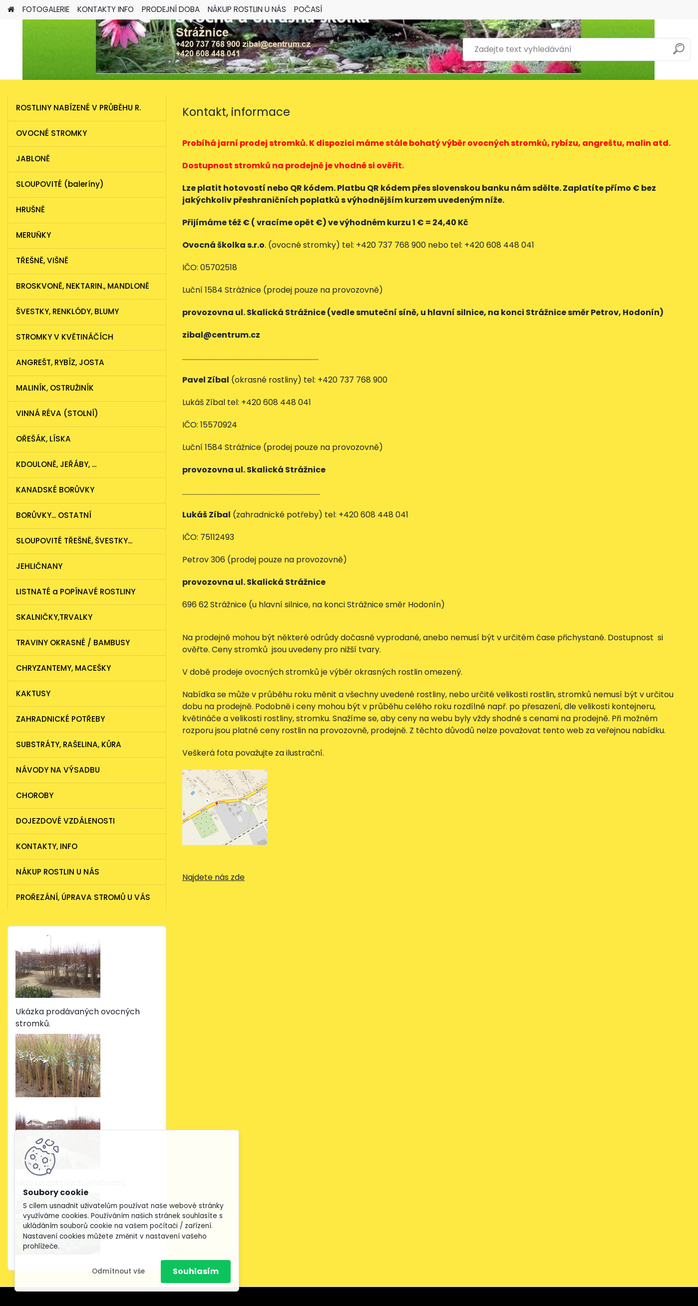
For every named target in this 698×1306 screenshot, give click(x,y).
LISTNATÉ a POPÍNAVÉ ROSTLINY (75, 591)
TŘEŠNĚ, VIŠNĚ (42, 260)
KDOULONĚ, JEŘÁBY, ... (56, 464)
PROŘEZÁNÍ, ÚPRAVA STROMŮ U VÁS (83, 897)
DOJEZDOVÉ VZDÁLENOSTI (65, 821)
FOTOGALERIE (45, 9)
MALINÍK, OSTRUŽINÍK (55, 388)
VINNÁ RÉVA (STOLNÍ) (57, 413)
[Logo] (76, 49)
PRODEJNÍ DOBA (171, 9)
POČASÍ (308, 9)
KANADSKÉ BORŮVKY (55, 489)
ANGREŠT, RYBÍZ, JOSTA (60, 362)
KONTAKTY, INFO (46, 846)
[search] (679, 52)
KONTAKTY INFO (105, 9)
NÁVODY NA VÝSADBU (58, 770)
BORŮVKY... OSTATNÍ (53, 515)
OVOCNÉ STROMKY (51, 133)
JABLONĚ (33, 158)
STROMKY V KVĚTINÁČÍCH (64, 337)
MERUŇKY (33, 235)
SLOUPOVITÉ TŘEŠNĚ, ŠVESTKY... (74, 540)
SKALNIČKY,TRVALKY (54, 617)
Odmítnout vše (118, 1271)
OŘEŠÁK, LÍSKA (43, 439)
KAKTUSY (33, 693)
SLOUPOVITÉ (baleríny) (60, 184)
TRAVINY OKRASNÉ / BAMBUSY (73, 642)
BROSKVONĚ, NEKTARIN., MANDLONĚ (82, 286)
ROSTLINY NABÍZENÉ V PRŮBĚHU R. (78, 107)
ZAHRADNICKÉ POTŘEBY (60, 719)
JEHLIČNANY (39, 566)
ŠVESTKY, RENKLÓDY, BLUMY (67, 311)
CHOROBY (34, 795)
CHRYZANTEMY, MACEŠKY (63, 668)
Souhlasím (196, 1271)
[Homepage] (10, 9)
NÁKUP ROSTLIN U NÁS (247, 9)
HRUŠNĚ (30, 209)
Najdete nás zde (213, 877)
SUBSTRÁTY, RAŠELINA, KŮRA (68, 744)
